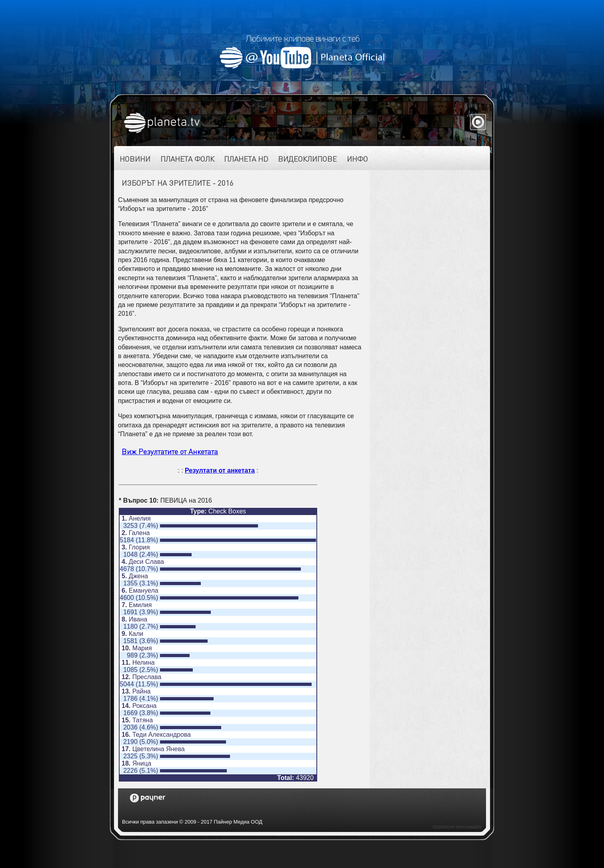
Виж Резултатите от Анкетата (170, 451)
